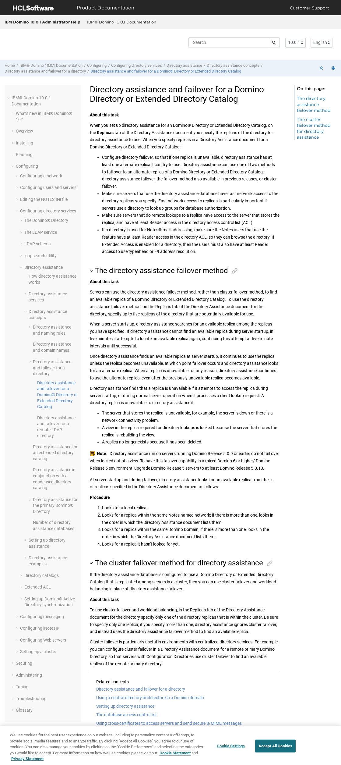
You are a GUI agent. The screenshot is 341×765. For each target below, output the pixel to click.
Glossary (24, 710)
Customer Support (309, 7)
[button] (9, 97)
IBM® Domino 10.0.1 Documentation (121, 22)
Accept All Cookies (275, 746)
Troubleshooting (31, 698)
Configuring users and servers (48, 187)
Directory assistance (184, 65)
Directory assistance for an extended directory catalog (55, 452)
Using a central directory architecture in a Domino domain (150, 697)
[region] (170, 745)
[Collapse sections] (322, 68)
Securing (24, 663)
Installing (24, 143)
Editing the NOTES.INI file (44, 199)
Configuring (97, 65)
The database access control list (126, 714)
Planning (24, 154)
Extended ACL (37, 587)
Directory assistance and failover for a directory (45, 71)
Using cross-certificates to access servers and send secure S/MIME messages (169, 723)
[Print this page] (334, 68)
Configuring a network (41, 175)
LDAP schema (37, 243)
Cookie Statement (175, 753)
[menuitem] (121, 22)
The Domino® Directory (46, 220)
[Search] (274, 42)
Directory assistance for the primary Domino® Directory (55, 505)
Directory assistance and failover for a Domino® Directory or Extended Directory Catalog (165, 71)
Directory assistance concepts (233, 65)
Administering (29, 675)
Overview (24, 131)
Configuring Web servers (43, 640)
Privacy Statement (27, 758)
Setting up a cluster (38, 651)
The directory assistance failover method (313, 104)
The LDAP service (40, 232)
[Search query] (234, 42)
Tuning (22, 686)
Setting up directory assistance (125, 706)
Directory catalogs (41, 575)
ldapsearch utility (40, 255)
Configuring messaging (42, 616)
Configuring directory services (136, 65)
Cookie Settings (231, 746)
